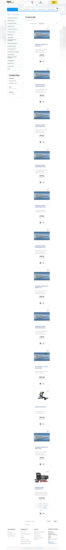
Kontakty (34, 9)
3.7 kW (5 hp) (46, 505)
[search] (36, 5)
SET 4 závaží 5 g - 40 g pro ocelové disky (41, 367)
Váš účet (36, 529)
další (42, 510)
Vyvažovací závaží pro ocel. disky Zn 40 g (41, 286)
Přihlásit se (37, 534)
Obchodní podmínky (26, 534)
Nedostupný (13, 83)
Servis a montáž (25, 539)
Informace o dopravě (26, 541)
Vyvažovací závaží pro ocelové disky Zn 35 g (40, 246)
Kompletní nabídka (12, 9)
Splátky (23, 538)
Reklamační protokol (26, 543)
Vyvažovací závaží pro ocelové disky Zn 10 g (40, 125)
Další (56, 521)
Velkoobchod (27, 9)
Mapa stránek (11, 536)
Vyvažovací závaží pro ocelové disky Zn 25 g (40, 206)
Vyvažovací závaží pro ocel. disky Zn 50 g (41, 447)
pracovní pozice (51, 9)
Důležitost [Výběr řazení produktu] (48, 23)
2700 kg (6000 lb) (45, 508)
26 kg (44, 503)
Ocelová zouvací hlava (40, 407)
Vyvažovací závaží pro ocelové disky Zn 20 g (40, 165)
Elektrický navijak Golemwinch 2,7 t (39, 488)
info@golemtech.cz (52, 543)
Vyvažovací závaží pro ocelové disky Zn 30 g (40, 327)
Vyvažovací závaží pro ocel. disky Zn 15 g (41, 45)
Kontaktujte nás (12, 534)
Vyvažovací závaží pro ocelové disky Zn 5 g (40, 85)
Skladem (13, 80)
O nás (20, 9)
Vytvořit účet (37, 536)
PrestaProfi (40, 548)
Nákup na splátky (42, 9)
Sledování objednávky (39, 532)
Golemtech (29, 548)
